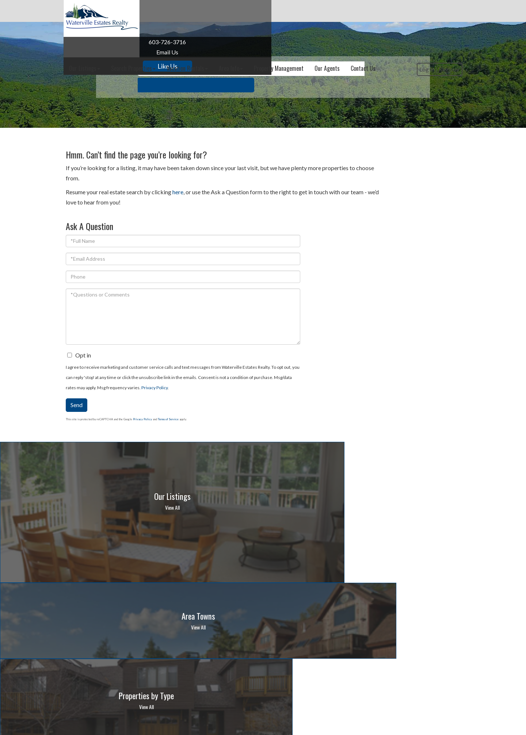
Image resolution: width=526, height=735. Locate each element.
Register (447, 33)
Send (347, 356)
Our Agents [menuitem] (405, 11)
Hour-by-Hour (341, 619)
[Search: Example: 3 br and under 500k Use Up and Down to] (251, 102)
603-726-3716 (103, 41)
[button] (351, 102)
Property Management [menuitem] (357, 11)
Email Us (104, 52)
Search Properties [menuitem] (211, 11)
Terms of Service (438, 370)
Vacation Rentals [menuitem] (265, 11)
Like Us (104, 66)
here (177, 191)
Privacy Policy (405, 339)
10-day (373, 619)
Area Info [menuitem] (309, 11)
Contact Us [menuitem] (441, 11)
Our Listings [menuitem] (162, 11)
